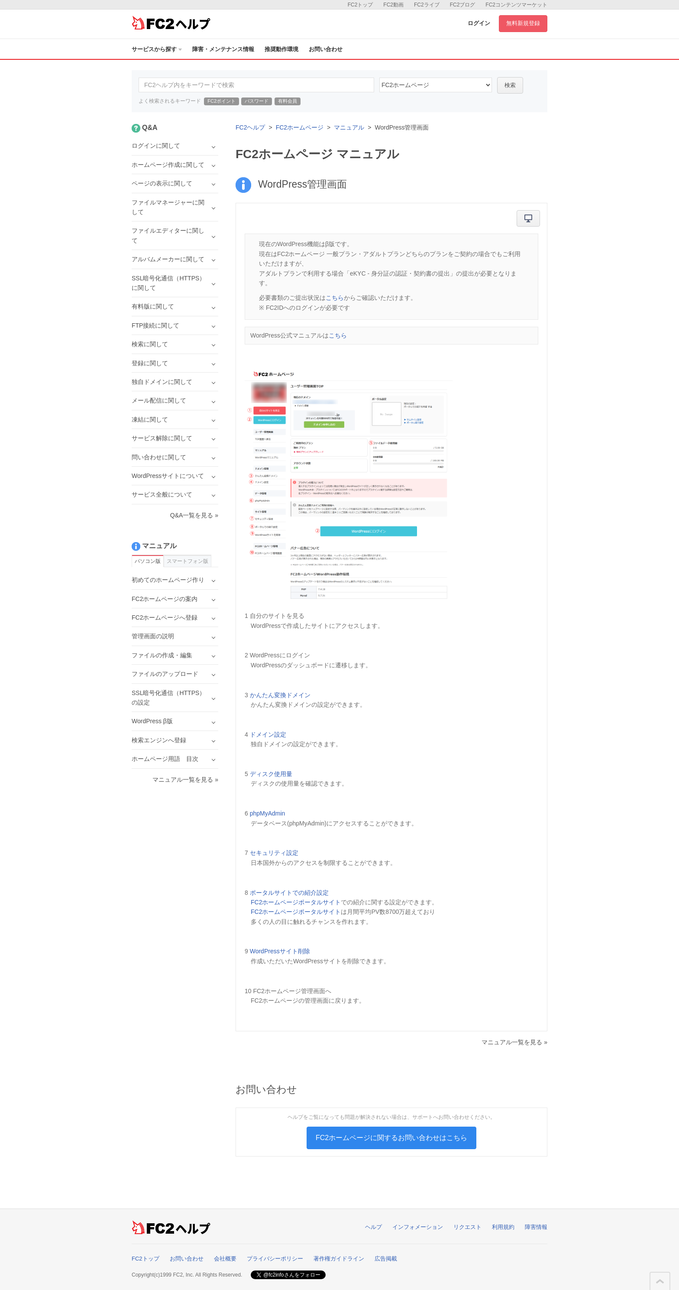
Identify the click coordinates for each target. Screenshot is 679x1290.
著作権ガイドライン (339, 1258)
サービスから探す (157, 49)
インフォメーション (417, 1227)
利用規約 (503, 1227)
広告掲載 (386, 1258)
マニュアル (349, 127)
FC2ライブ (427, 5)
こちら (335, 297)
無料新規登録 (523, 23)
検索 (510, 85)
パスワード (256, 101)
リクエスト (467, 1227)
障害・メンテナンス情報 (223, 49)
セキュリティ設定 (274, 852)
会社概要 (225, 1258)
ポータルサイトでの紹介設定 (289, 892)
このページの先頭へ (659, 1281)
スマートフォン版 (187, 561)
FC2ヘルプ (250, 127)
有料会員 (287, 101)
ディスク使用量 (271, 773)
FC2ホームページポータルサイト (296, 902)
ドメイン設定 (268, 734)
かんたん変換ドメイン (280, 695)
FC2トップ (360, 5)
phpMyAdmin (267, 813)
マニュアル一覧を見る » (514, 1042)
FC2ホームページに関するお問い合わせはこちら (391, 1137)
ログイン (479, 23)
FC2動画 (393, 5)
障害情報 (536, 1227)
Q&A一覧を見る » (194, 515)
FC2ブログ (462, 5)
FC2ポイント (221, 101)
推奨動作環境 (281, 49)
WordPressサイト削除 (280, 951)
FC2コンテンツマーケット (516, 5)
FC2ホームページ (299, 127)
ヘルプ (373, 1227)
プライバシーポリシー (275, 1258)
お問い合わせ (326, 49)
